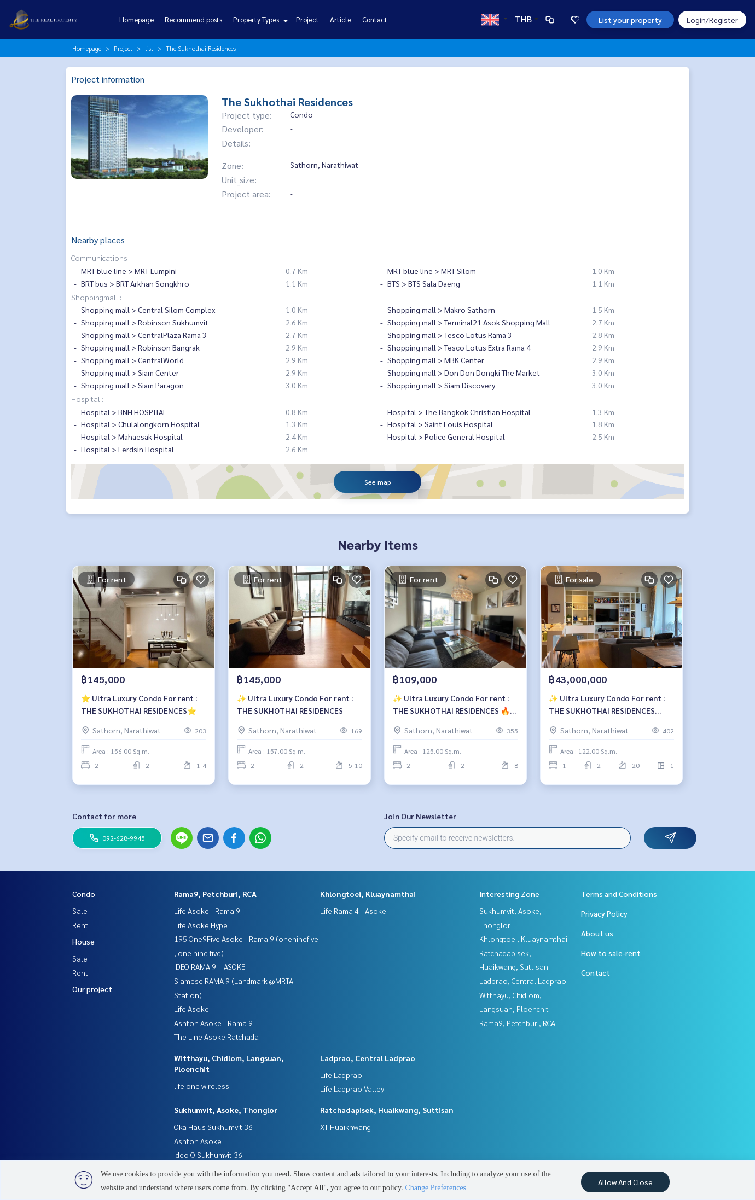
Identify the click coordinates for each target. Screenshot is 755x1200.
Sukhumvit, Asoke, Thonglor (225, 1110)
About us (597, 933)
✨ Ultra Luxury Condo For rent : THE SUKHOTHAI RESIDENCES (295, 708)
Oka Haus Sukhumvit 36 (213, 1127)
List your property (630, 20)
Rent (80, 925)
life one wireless (201, 1086)
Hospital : (87, 399)
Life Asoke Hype (201, 925)
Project (307, 19)
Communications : (101, 258)
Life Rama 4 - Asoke (353, 911)
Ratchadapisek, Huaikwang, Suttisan (387, 1110)
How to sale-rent (611, 953)
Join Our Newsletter (420, 816)
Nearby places (98, 240)
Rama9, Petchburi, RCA (215, 894)
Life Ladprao (341, 1075)
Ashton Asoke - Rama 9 (213, 1023)
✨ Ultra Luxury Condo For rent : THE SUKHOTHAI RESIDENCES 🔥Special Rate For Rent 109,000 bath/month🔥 (451, 708)
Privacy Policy (604, 913)
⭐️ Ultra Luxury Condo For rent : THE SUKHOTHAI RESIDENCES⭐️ (139, 708)
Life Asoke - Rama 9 (207, 911)
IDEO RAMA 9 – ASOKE (209, 966)
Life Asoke (191, 1008)
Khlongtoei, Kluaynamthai (368, 894)
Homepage (136, 19)
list (149, 48)
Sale (80, 911)
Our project (92, 989)
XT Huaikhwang (345, 1127)
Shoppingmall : (96, 297)
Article (340, 19)
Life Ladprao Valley (352, 1088)
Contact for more (104, 816)
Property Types (259, 19)
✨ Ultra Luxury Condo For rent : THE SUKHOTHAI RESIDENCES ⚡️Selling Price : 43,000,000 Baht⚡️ (611, 708)
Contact (374, 19)
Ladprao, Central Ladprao (367, 1058)
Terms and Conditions (619, 894)
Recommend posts (193, 19)
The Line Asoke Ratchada (216, 1036)
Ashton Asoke (198, 1141)
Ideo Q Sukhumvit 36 (208, 1155)
